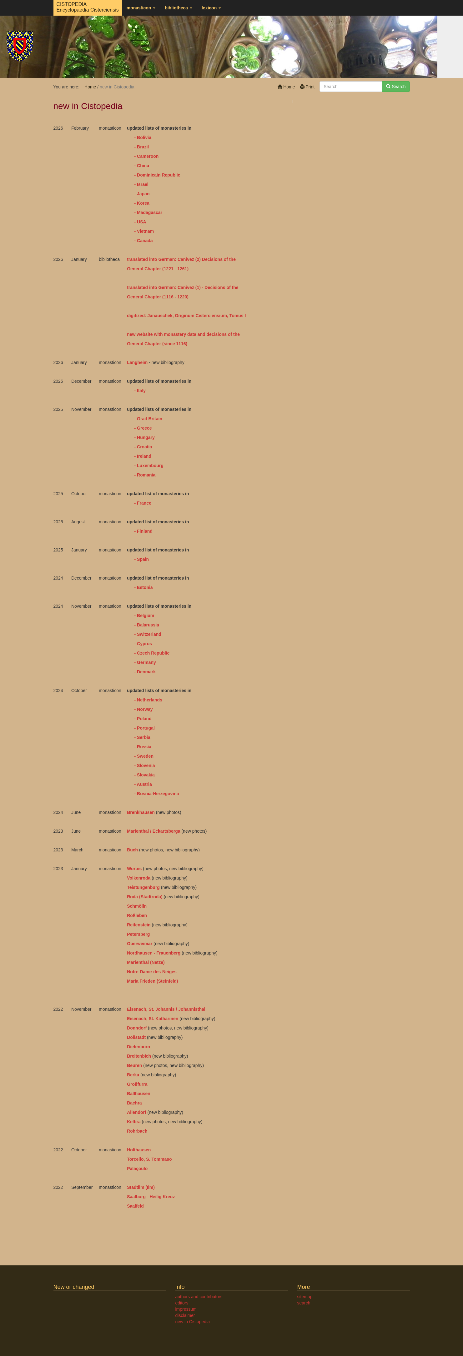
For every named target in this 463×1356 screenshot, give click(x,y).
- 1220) (182, 296)
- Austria (143, 784)
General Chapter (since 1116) (157, 343)
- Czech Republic (152, 653)
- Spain (141, 559)
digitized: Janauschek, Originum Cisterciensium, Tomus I (186, 315)
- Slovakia (144, 774)
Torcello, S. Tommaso (149, 1159)
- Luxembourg (149, 465)
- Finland (143, 531)
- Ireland (142, 456)
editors (182, 1302)
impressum (186, 1309)
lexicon (211, 7)
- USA (139, 221)
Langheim (137, 362)
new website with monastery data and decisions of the (183, 334)
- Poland (142, 718)
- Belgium (144, 615)
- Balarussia (146, 624)
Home (286, 86)
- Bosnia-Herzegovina (156, 793)
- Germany (145, 662)
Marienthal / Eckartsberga (153, 831)
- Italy (139, 390)
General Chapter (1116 (151, 296)
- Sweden (143, 756)
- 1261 (180, 268)
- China (141, 165)
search (303, 1302)
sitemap (305, 1296)
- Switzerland (147, 634)
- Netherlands (148, 699)
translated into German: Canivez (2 (163, 259)
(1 (196, 287)
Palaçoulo (137, 1168)
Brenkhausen (141, 812)
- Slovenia (144, 765)
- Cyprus (143, 643)
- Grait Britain (147, 418)
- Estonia (143, 587)
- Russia (142, 746)
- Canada (143, 240)
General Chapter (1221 (150, 268)
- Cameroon (146, 156)
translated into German (151, 287)
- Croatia (143, 446)
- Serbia (142, 737)
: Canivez (184, 287)
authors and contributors (199, 1296)
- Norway (143, 709)
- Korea (141, 203)
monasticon (141, 7)
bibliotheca (178, 7)
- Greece (143, 428)
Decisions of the (219, 259)
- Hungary (144, 437)
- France (142, 503)
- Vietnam (144, 231)
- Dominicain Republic (156, 174)
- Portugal (144, 727)
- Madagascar (148, 212)
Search (395, 86)
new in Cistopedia (192, 1321)
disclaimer (185, 1315)
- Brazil (141, 146)
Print (307, 86)
